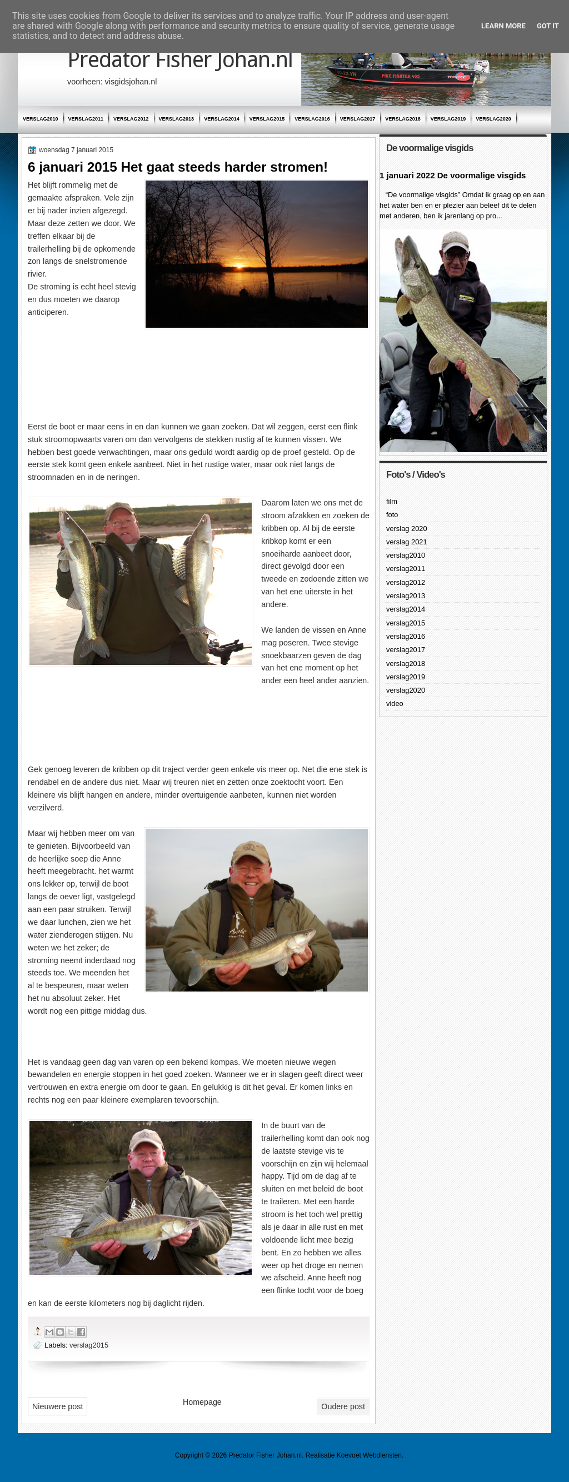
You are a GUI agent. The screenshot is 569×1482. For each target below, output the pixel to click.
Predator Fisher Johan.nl (180, 60)
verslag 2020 (406, 528)
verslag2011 (86, 119)
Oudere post (343, 1406)
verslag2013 (176, 119)
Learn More (503, 26)
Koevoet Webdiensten (369, 1455)
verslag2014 (221, 119)
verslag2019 (448, 119)
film (391, 501)
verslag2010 (40, 119)
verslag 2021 (406, 542)
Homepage (202, 1402)
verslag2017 (358, 119)
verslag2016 (312, 119)
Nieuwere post (57, 1406)
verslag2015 (267, 119)
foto (392, 514)
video (394, 703)
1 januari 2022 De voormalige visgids (453, 175)
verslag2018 (403, 119)
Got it (548, 26)
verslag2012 (131, 119)
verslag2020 (493, 119)
